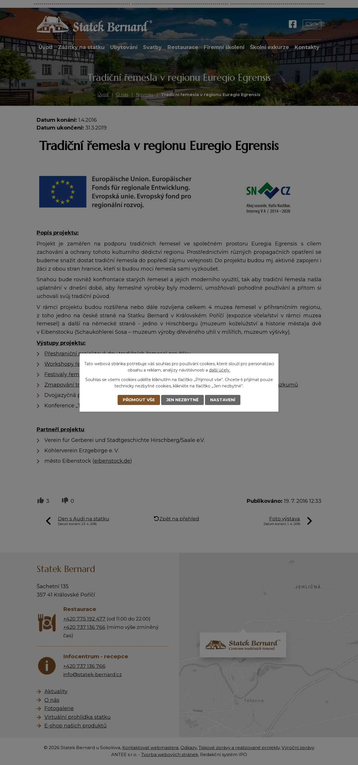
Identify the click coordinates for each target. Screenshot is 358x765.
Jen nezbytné (182, 399)
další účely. (219, 370)
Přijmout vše (139, 399)
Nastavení (222, 399)
